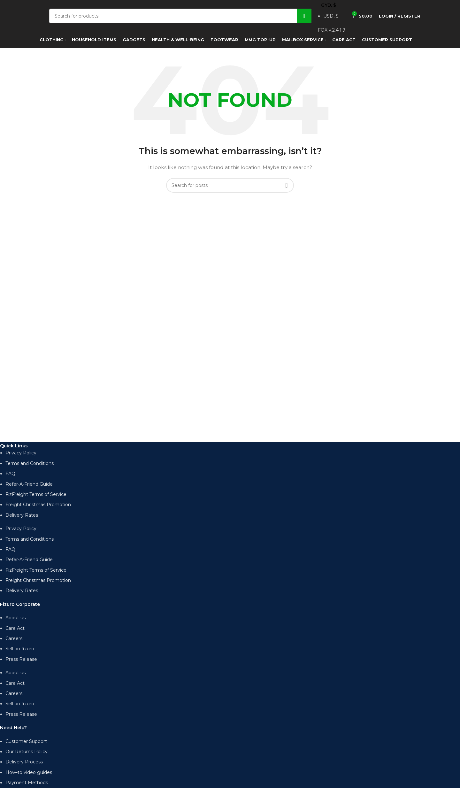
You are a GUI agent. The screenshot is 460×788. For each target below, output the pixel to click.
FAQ (10, 473)
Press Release (21, 659)
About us (15, 618)
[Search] (180, 16)
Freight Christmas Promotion (38, 504)
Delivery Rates (21, 515)
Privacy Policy (20, 453)
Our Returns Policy (26, 751)
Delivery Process (24, 762)
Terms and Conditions (29, 463)
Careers (13, 638)
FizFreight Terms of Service (35, 494)
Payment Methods (26, 782)
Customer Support (26, 741)
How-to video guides (28, 772)
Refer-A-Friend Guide (29, 484)
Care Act (15, 628)
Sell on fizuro (19, 649)
